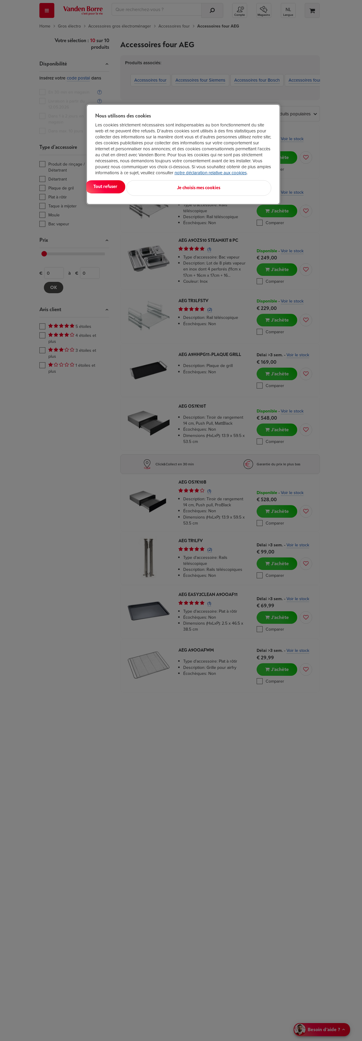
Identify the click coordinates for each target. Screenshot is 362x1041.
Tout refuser (172, 186)
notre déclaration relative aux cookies (211, 172)
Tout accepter (119, 186)
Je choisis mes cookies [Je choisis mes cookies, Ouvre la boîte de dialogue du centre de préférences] (242, 186)
